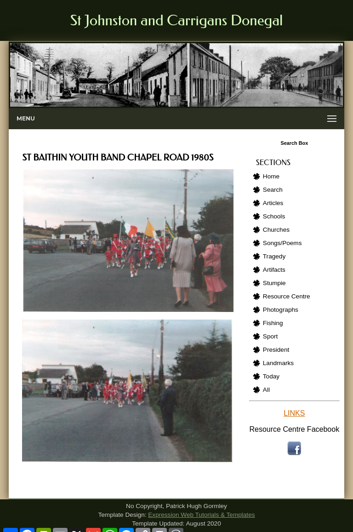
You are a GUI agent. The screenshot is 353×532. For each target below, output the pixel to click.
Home (271, 176)
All (266, 389)
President (276, 349)
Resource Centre (286, 296)
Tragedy (274, 256)
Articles (273, 203)
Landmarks (278, 363)
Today (271, 376)
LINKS (294, 413)
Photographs (280, 309)
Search (273, 189)
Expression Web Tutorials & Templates (201, 514)
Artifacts (274, 269)
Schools (274, 216)
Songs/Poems (282, 243)
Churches (276, 229)
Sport (270, 336)
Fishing (273, 323)
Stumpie (274, 283)
